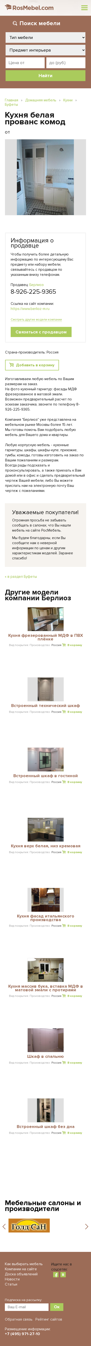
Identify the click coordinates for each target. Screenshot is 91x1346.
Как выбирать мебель (24, 1264)
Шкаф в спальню (45, 1057)
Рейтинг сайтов (48, 1319)
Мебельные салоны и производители (43, 1205)
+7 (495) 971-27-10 (22, 1333)
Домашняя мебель (40, 100)
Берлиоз (36, 285)
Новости (12, 1279)
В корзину (74, 645)
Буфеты (11, 104)
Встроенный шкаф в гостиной (45, 776)
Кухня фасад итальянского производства (45, 918)
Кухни (68, 100)
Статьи (11, 1284)
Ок (57, 1306)
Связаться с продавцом (41, 332)
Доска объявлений (21, 1274)
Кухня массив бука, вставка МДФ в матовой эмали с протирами (45, 988)
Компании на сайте (21, 1269)
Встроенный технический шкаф (45, 706)
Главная (11, 100)
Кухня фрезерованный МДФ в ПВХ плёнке (45, 637)
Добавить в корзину (35, 365)
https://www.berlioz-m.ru (30, 309)
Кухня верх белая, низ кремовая (45, 846)
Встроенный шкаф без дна (45, 1127)
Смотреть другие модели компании (36, 320)
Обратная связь (19, 1319)
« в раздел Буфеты (21, 576)
